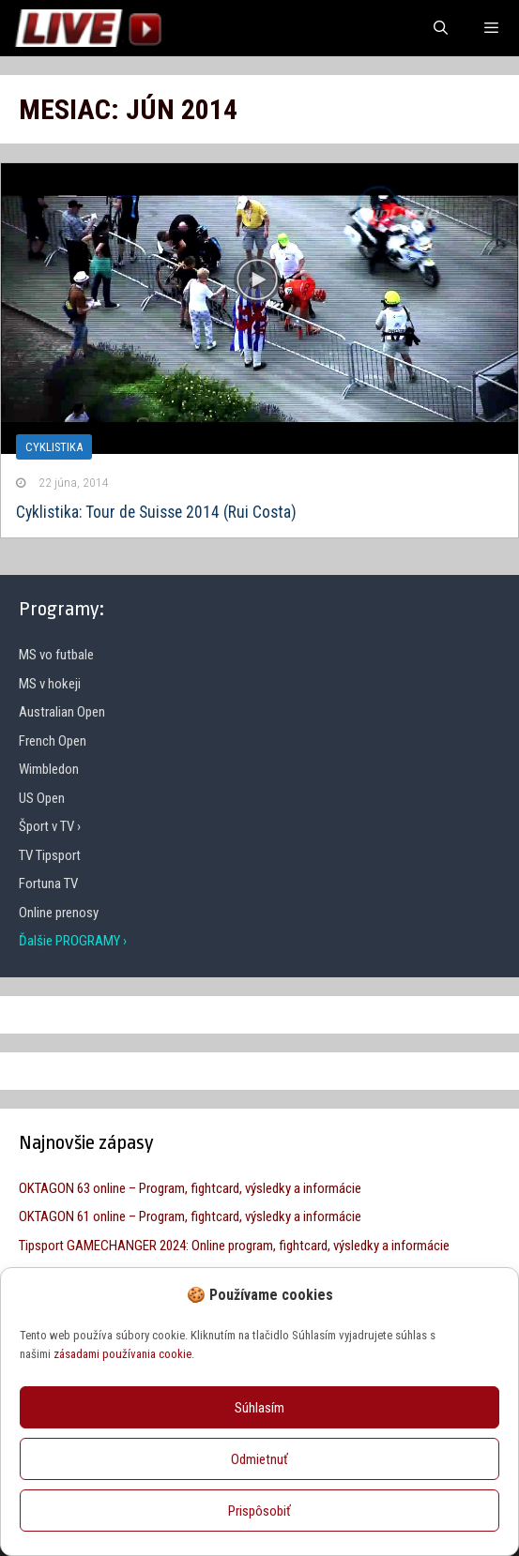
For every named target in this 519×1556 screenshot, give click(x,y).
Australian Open (62, 711)
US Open (42, 798)
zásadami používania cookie (122, 1354)
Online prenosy (59, 912)
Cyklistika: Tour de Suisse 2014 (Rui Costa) (156, 512)
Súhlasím (259, 1407)
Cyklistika (54, 447)
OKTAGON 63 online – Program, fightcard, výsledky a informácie (190, 1188)
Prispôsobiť (259, 1511)
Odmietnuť (259, 1459)
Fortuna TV (48, 883)
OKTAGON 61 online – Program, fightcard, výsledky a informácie (190, 1216)
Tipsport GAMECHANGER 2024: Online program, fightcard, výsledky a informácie (234, 1245)
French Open (52, 741)
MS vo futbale (56, 654)
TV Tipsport (50, 855)
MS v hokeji (50, 683)
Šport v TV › (50, 826)
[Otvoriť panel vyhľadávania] (440, 28)
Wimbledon (49, 769)
